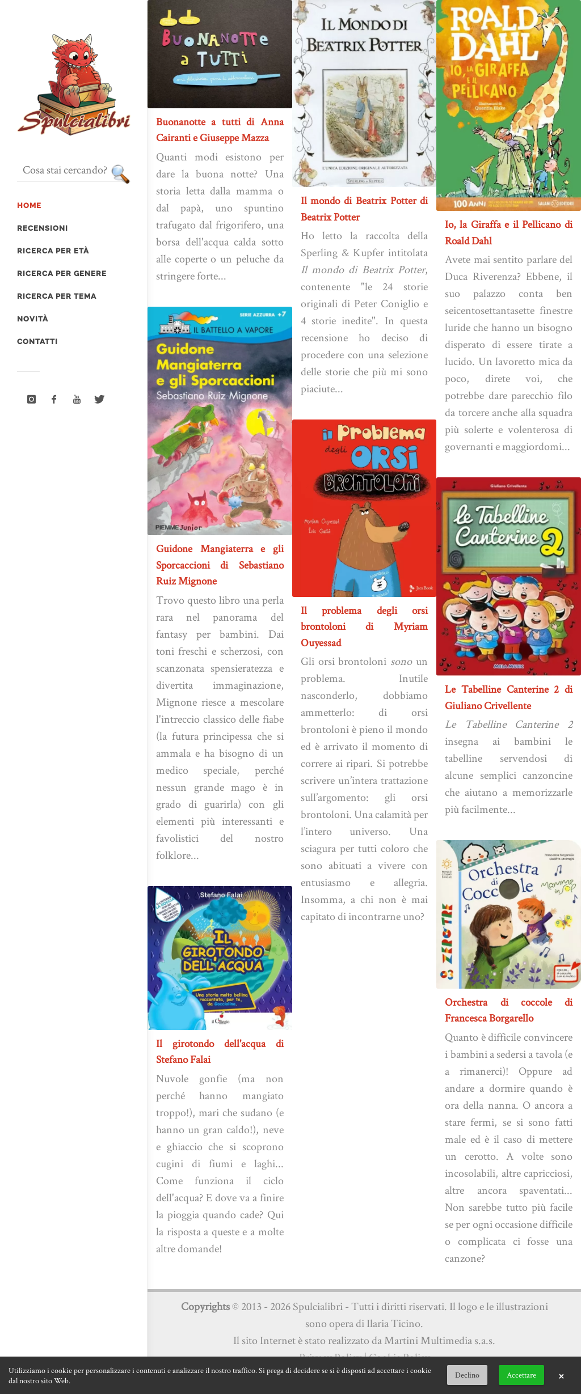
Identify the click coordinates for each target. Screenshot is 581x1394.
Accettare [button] (521, 1375)
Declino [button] (467, 1375)
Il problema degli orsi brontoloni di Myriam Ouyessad (364, 626)
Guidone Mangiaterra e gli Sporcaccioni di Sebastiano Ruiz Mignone (220, 564)
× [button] (561, 1375)
